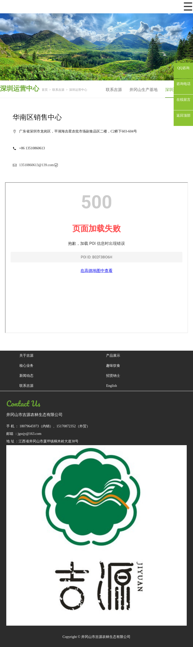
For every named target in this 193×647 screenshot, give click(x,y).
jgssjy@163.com (29, 434)
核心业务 (26, 365)
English (111, 386)
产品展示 (113, 355)
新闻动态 (26, 376)
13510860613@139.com (36, 165)
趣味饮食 (113, 365)
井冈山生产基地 (143, 89)
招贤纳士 (113, 376)
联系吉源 (58, 89)
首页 (45, 89)
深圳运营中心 (78, 89)
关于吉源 (26, 355)
